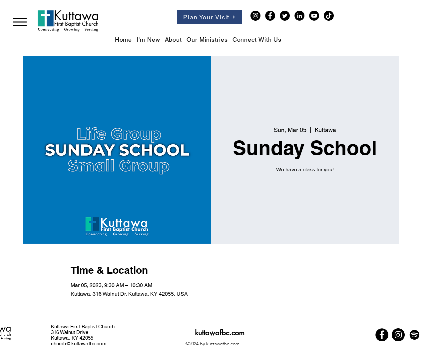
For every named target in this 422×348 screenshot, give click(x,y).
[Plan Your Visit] (209, 17)
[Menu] (20, 22)
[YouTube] (314, 16)
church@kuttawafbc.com (79, 343)
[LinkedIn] (299, 16)
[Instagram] (255, 16)
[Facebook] (270, 16)
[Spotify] (414, 334)
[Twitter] (285, 16)
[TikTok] (329, 16)
